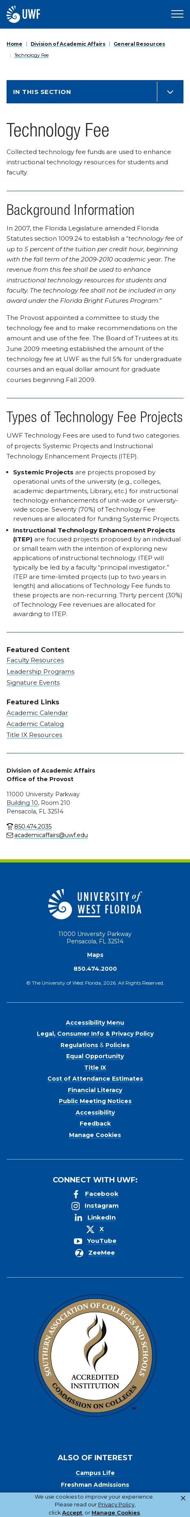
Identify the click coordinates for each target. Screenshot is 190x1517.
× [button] (183, 1498)
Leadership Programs (40, 671)
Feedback (95, 1123)
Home (14, 44)
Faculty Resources (35, 660)
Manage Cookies (95, 1135)
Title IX (95, 1067)
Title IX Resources (34, 735)
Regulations (79, 1045)
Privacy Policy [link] (116, 1504)
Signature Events (33, 682)
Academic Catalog (35, 724)
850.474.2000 (95, 968)
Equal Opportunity (95, 1056)
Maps (95, 954)
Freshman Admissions (95, 1484)
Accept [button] (72, 1512)
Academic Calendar (37, 713)
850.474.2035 (32, 826)
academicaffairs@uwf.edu (51, 835)
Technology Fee (31, 55)
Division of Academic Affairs (68, 44)
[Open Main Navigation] (177, 14)
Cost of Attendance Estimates (95, 1078)
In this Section (42, 92)
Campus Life (95, 1473)
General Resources (139, 44)
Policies (117, 1045)
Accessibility (95, 1112)
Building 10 (22, 803)
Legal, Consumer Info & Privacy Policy (95, 1033)
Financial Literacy (95, 1090)
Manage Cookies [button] (116, 1512)
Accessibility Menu (95, 1022)
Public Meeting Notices (95, 1101)
